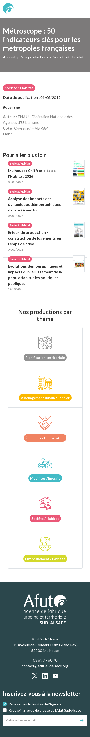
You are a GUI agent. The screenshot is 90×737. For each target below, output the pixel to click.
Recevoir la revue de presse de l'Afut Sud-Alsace (45, 710)
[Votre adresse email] (40, 720)
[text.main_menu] (80, 9)
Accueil (9, 57)
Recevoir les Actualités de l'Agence (35, 704)
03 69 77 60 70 (45, 660)
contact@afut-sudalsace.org (45, 665)
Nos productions (34, 57)
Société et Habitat (68, 57)
